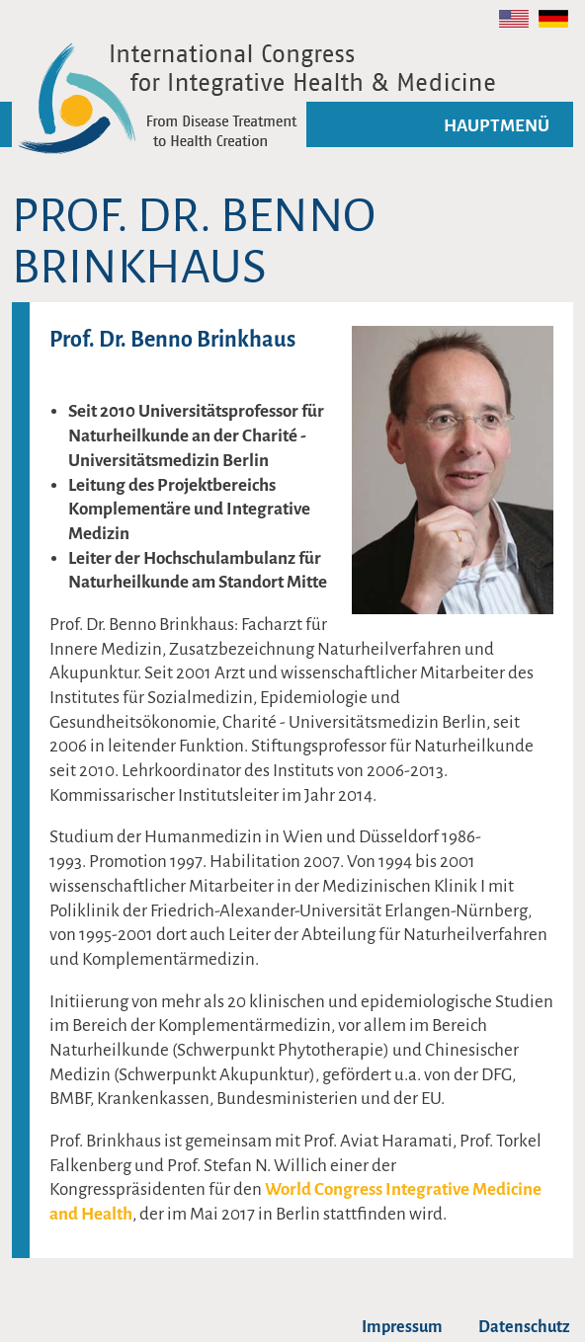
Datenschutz (524, 1327)
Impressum (402, 1327)
